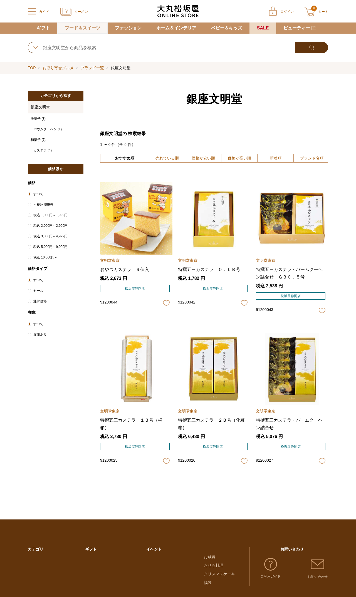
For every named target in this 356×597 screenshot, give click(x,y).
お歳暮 (210, 562)
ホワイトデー (158, 570)
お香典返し (95, 587)
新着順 (275, 158)
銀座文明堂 (40, 107)
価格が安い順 (203, 158)
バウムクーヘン (47, 129)
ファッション (128, 28)
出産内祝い (95, 570)
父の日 (152, 587)
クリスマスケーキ (219, 579)
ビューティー (296, 28)
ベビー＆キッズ (226, 28)
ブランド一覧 (92, 68)
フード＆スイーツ (82, 28)
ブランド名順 (311, 158)
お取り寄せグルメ (58, 68)
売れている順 (167, 158)
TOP (32, 68)
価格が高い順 (239, 158)
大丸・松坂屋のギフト (104, 562)
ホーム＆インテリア (176, 28)
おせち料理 (213, 570)
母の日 (152, 579)
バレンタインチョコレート (169, 562)
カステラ (42, 150)
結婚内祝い (95, 579)
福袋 (208, 587)
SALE (263, 28)
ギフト (43, 28)
